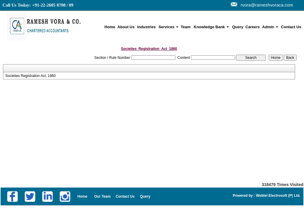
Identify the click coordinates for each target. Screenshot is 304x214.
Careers (253, 27)
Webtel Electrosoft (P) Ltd (277, 195)
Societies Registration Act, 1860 (30, 76)
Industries (146, 27)
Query (237, 27)
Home (109, 27)
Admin (270, 27)
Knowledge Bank (211, 27)
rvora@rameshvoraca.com (265, 4)
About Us (125, 27)
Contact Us (291, 27)
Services (168, 27)
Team (186, 27)
